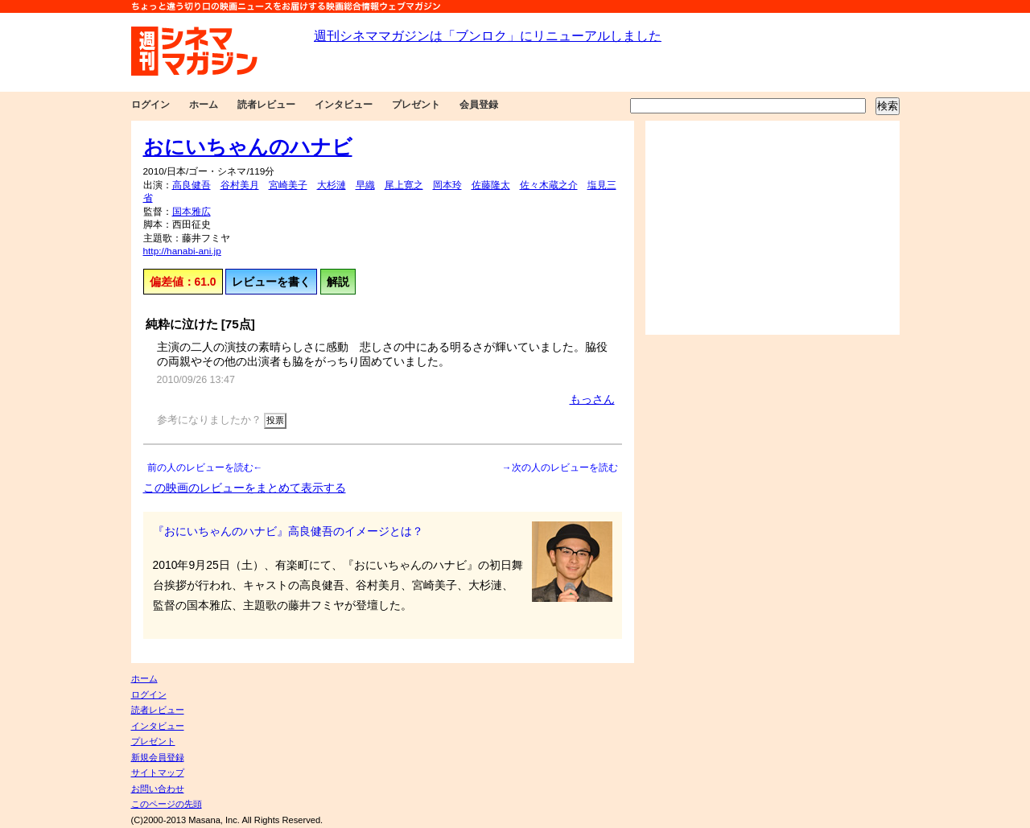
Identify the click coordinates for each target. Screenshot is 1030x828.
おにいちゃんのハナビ (247, 146)
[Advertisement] (772, 227)
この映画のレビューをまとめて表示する (244, 487)
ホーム (203, 104)
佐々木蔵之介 (549, 185)
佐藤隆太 (491, 185)
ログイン (150, 104)
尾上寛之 (404, 185)
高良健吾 (191, 185)
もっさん (592, 399)
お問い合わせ (157, 788)
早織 (365, 185)
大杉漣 (331, 185)
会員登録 (478, 104)
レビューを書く (271, 281)
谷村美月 (239, 185)
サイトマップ (157, 772)
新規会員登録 (157, 757)
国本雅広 (191, 211)
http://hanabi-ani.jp (182, 251)
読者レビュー (266, 104)
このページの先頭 (166, 804)
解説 (338, 281)
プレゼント (416, 104)
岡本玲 (447, 185)
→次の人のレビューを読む (560, 467)
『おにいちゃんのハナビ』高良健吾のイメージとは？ (288, 531)
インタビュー (344, 104)
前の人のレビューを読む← (205, 467)
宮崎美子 (288, 185)
